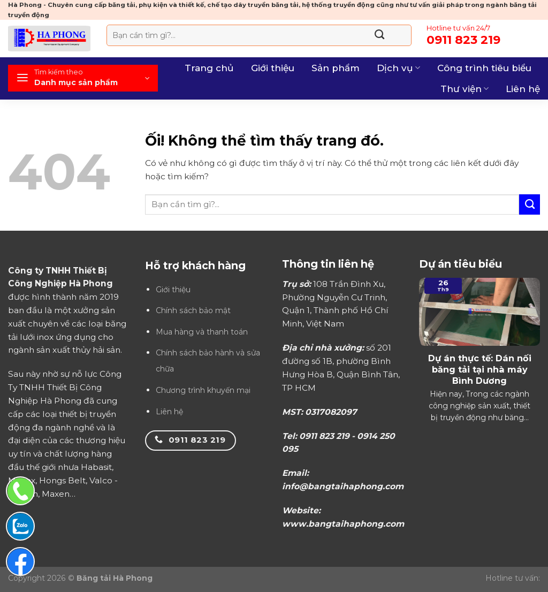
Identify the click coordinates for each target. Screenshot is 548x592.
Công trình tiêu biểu (484, 68)
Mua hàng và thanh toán (202, 332)
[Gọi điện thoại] (20, 490)
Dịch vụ (398, 68)
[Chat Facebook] (20, 561)
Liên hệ (523, 89)
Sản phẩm (335, 68)
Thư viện (464, 89)
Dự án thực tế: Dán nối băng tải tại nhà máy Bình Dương (479, 369)
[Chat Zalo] (20, 526)
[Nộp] (380, 35)
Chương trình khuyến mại (203, 390)
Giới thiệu (272, 68)
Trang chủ (209, 68)
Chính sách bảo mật (193, 310)
